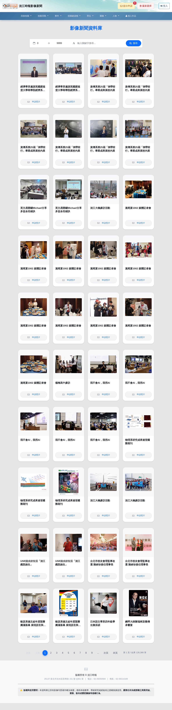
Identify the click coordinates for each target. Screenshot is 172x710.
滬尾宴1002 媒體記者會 (138, 208)
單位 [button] (89, 16)
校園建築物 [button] (73, 16)
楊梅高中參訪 (62, 383)
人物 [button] (115, 16)
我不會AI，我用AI (100, 383)
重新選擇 (145, 6)
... (98, 653)
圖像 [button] (102, 16)
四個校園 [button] (25, 16)
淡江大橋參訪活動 (100, 208)
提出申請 (127, 5)
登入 (164, 6)
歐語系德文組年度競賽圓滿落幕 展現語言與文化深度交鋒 (33, 625)
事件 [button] (57, 16)
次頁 (106, 653)
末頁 (115, 653)
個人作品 (131, 16)
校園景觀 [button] (42, 16)
